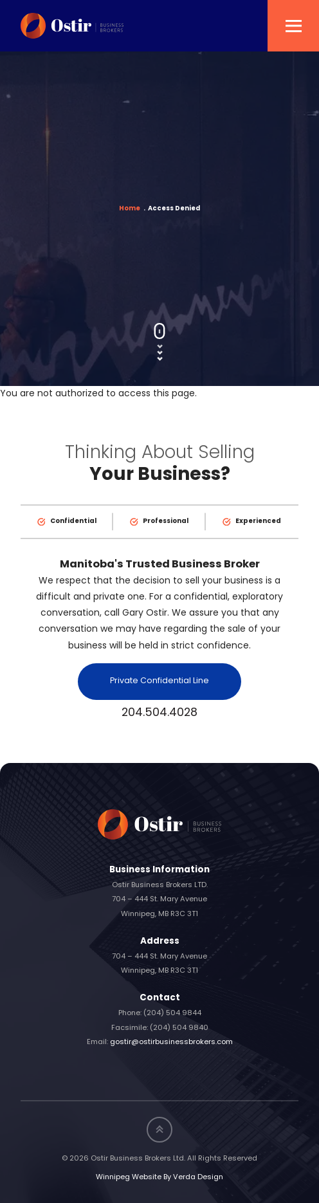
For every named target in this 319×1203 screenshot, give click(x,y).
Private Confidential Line (159, 681)
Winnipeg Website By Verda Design (159, 1177)
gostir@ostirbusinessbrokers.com (171, 1042)
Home (129, 209)
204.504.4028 (159, 713)
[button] (293, 25)
